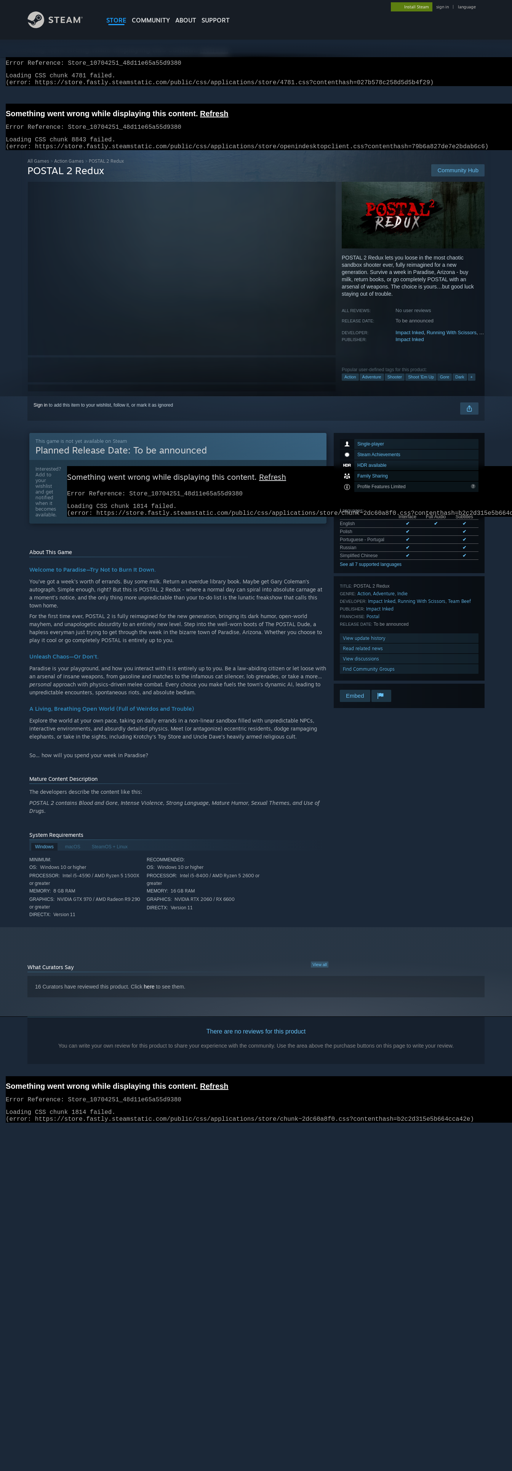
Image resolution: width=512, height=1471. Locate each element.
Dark (459, 386)
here (149, 1000)
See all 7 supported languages (371, 573)
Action (350, 386)
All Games (38, 170)
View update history (364, 647)
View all (319, 977)
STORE (116, 20)
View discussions (361, 668)
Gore (444, 386)
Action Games (69, 170)
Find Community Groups (369, 678)
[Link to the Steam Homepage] (60, 26)
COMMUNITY (151, 20)
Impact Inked (409, 342)
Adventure (371, 386)
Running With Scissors (452, 342)
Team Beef (459, 610)
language (467, 7)
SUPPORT (216, 20)
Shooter (394, 386)
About (185, 20)
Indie (402, 603)
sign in (442, 7)
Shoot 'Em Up (421, 386)
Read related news (363, 657)
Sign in (41, 414)
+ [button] (471, 386)
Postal (372, 625)
